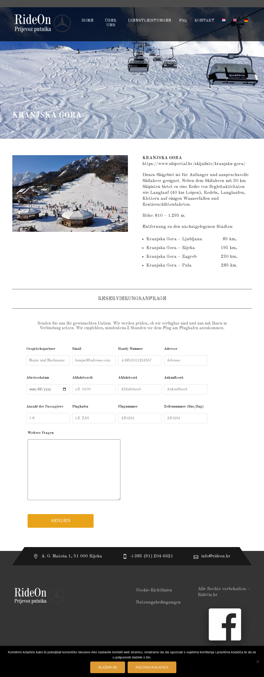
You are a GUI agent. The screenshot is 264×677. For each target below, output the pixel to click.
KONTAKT (204, 21)
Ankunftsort (185, 385)
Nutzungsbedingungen (158, 602)
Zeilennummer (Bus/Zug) (185, 414)
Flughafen (94, 414)
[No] (257, 661)
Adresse (185, 356)
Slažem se (107, 667)
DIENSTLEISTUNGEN (149, 21)
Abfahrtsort (139, 385)
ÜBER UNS (111, 23)
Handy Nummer (139, 356)
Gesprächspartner (48, 356)
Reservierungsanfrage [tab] (132, 298)
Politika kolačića (152, 667)
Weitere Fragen (132, 466)
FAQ (183, 21)
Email (94, 356)
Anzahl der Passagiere (48, 414)
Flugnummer (139, 414)
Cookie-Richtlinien (154, 590)
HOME (87, 21)
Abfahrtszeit (94, 385)
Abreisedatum (48, 385)
